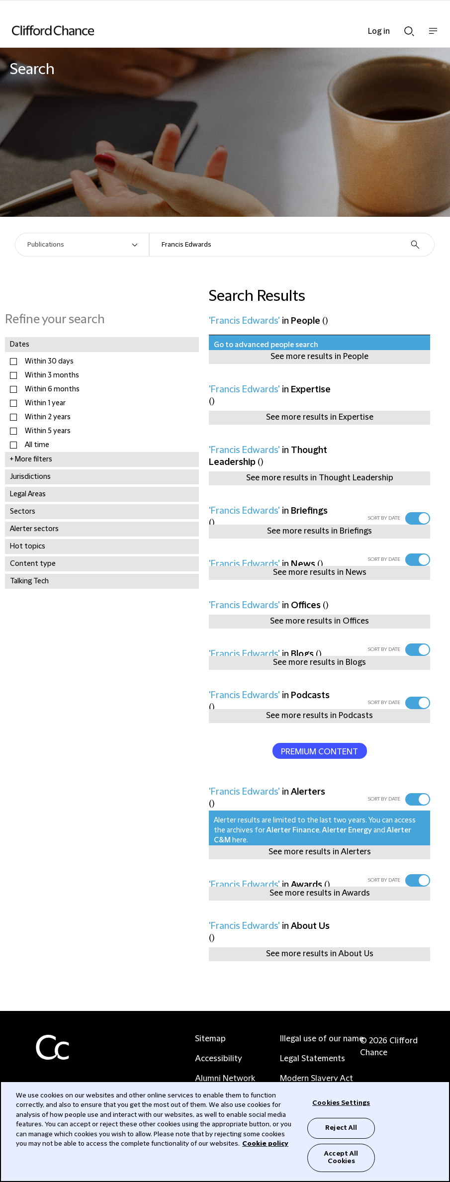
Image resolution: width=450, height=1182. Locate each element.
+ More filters (31, 459)
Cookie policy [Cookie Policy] (265, 1144)
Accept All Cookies (341, 1158)
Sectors (22, 512)
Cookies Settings (341, 1103)
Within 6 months (52, 389)
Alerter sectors (34, 529)
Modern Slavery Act (316, 1078)
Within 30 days (49, 361)
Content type (33, 564)
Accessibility (218, 1058)
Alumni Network (225, 1078)
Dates (19, 345)
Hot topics (27, 546)
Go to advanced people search (266, 345)
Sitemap (210, 1038)
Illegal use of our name (321, 1038)
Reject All (341, 1128)
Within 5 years (48, 431)
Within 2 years (48, 417)
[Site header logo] (210, 30)
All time (37, 445)
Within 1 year (45, 403)
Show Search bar (409, 31)
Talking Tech (29, 581)
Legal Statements (312, 1058)
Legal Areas (28, 494)
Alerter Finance (293, 830)
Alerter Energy (347, 830)
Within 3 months (52, 375)
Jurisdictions (30, 477)
